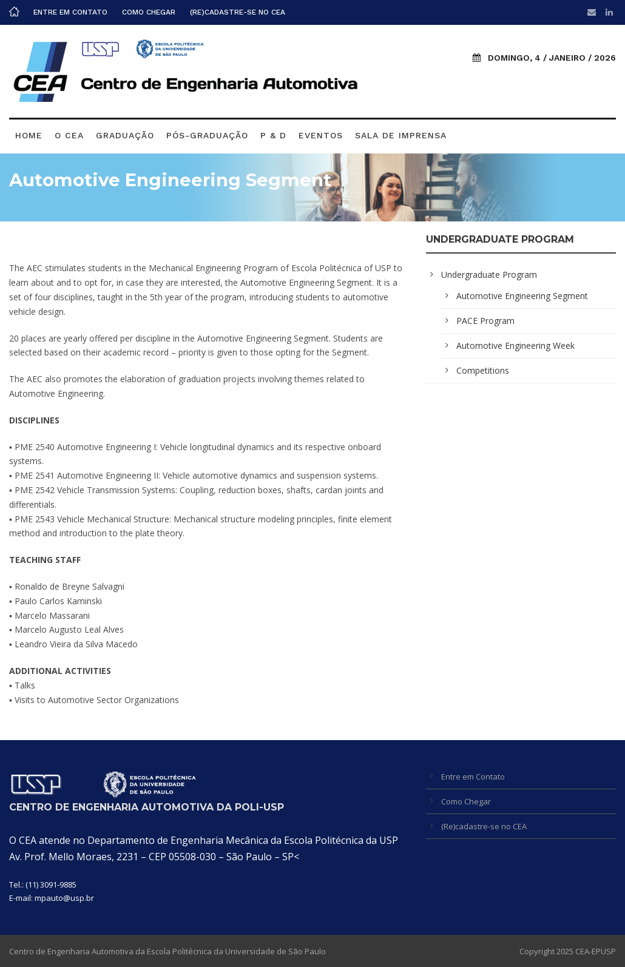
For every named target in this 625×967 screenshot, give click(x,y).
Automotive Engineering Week (515, 345)
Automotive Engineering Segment (522, 296)
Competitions (482, 370)
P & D (273, 135)
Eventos (321, 135)
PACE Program (485, 320)
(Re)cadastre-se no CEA (237, 12)
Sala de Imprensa (401, 135)
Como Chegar (148, 12)
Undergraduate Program (489, 274)
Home (28, 135)
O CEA (69, 135)
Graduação (125, 135)
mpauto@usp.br (64, 897)
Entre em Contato (70, 12)
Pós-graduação (207, 135)
